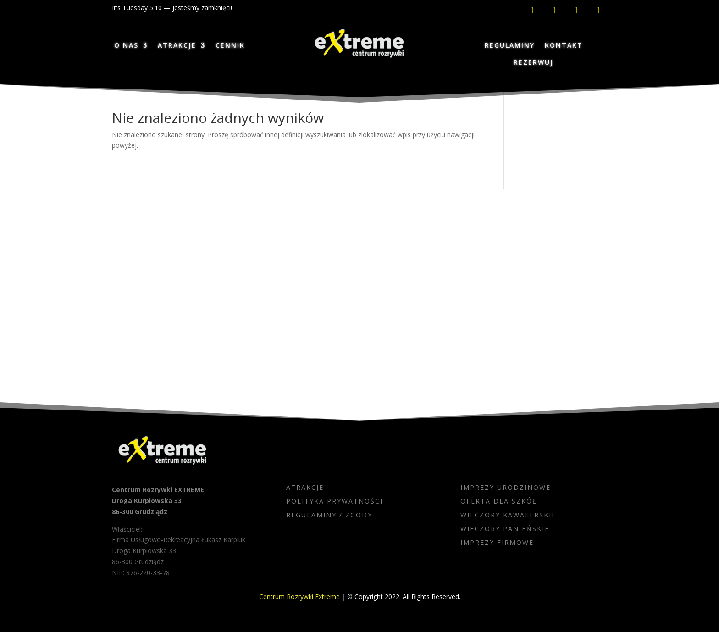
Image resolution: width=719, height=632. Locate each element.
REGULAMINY (510, 45)
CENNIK (230, 45)
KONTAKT (564, 45)
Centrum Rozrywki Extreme (299, 596)
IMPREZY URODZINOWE (505, 488)
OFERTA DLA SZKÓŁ (498, 501)
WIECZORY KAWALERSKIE (508, 515)
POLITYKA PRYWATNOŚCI (334, 501)
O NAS (126, 45)
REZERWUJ (533, 62)
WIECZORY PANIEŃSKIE (504, 529)
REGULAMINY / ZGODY (329, 515)
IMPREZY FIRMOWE (497, 543)
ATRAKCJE (177, 45)
